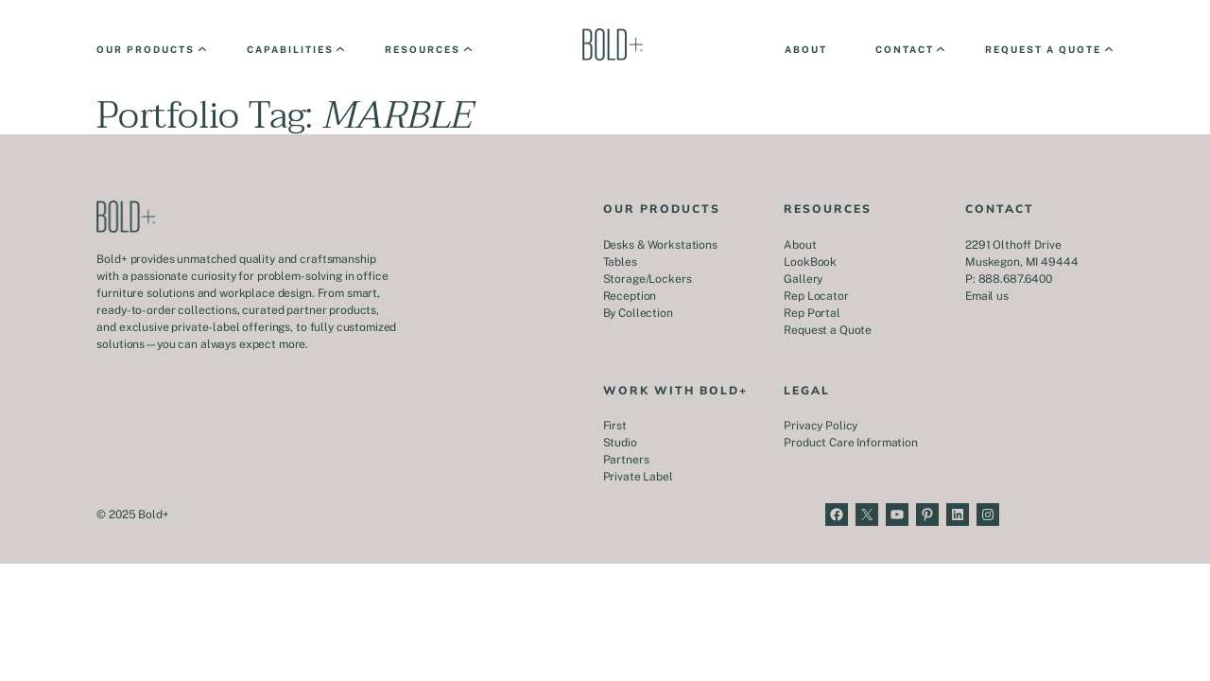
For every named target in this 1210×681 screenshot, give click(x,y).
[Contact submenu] (908, 49)
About (800, 245)
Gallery (803, 279)
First (615, 425)
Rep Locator (816, 296)
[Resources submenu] (427, 49)
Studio (620, 442)
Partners (626, 459)
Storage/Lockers (647, 279)
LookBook (810, 262)
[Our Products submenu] (149, 49)
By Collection (638, 313)
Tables (620, 262)
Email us (987, 296)
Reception (630, 296)
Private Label (638, 476)
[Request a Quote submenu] (1047, 49)
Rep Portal (812, 313)
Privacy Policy (820, 425)
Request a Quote (828, 330)
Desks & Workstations (660, 245)
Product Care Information (851, 442)
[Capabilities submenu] (294, 49)
